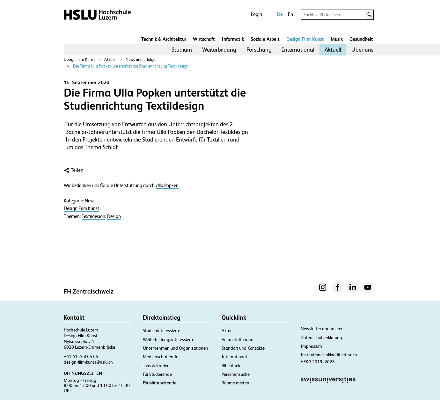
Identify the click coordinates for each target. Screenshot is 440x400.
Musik (337, 39)
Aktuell (333, 49)
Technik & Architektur (163, 39)
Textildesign (93, 216)
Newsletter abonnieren (322, 328)
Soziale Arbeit (265, 39)
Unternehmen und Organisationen (175, 348)
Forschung (259, 49)
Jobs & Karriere (157, 365)
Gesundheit (361, 39)
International (298, 49)
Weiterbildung (219, 49)
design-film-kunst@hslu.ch (88, 362)
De (280, 14)
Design (114, 216)
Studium (182, 49)
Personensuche (236, 374)
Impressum (311, 346)
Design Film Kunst (305, 39)
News (90, 200)
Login (256, 14)
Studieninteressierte (161, 330)
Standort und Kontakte (243, 348)
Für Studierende (157, 374)
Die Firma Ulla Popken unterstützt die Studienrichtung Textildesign (130, 66)
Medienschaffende (160, 356)
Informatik (233, 39)
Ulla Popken (167, 185)
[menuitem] (181, 49)
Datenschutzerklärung (321, 337)
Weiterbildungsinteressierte (168, 339)
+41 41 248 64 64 (81, 356)
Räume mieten (235, 382)
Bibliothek (231, 365)
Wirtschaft (204, 39)
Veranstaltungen (237, 339)
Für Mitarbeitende (159, 382)
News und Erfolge (140, 59)
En (290, 14)
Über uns (362, 49)
